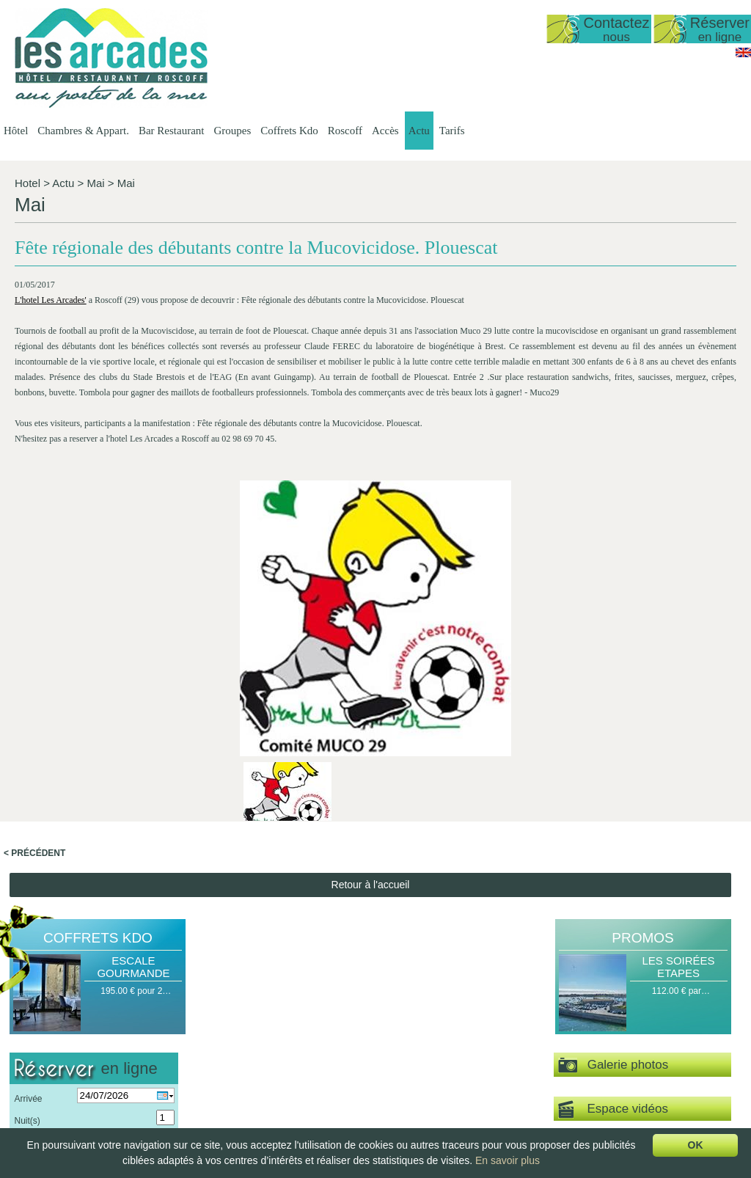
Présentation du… (423, 1022)
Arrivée (28, 824)
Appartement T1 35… (320, 1060)
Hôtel (16, 130)
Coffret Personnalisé (624, 1072)
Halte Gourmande (618, 1022)
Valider (93, 897)
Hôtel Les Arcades (92, 1010)
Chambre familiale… (318, 1122)
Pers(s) (28, 868)
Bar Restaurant (172, 130)
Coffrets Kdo (289, 130)
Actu (419, 130)
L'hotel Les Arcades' (51, 320)
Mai (95, 183)
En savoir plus (507, 1160)
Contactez (616, 29)
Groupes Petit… (513, 1047)
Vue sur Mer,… (307, 1072)
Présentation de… (226, 1022)
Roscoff (345, 130)
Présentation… (307, 1022)
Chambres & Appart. (83, 130)
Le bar (400, 1072)
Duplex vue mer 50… (319, 1047)
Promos (642, 663)
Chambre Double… (315, 1097)
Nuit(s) (27, 846)
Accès (385, 130)
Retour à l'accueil (370, 610)
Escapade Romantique (628, 1035)
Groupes (232, 130)
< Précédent (34, 579)
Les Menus (409, 1047)
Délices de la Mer (618, 1060)
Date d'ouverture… (227, 1035)
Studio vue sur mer (315, 1035)
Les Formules (415, 1035)
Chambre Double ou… (321, 1110)
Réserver (720, 29)
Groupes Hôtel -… (517, 1022)
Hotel (27, 183)
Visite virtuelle (642, 878)
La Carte (405, 1060)
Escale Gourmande (133, 692)
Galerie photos (613, 791)
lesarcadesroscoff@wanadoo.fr (92, 1081)
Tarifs (452, 130)
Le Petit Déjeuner (422, 1085)
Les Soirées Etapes (678, 692)
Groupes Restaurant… (526, 1035)
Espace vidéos (613, 835)
